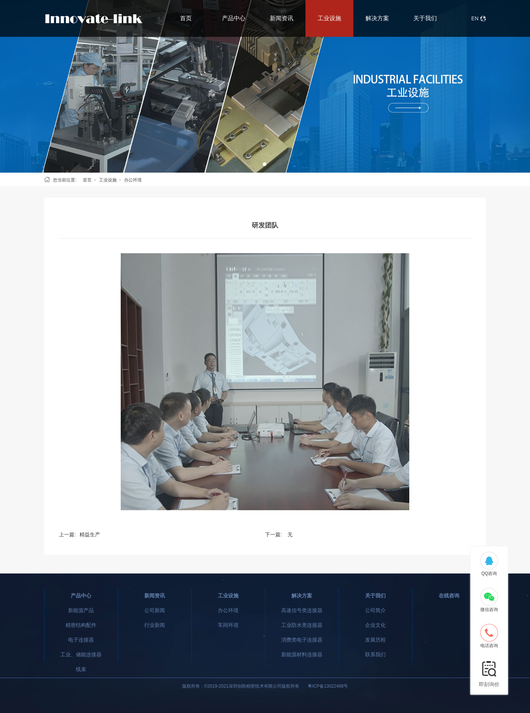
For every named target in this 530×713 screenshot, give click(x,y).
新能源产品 (81, 610)
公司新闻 (154, 610)
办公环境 (133, 180)
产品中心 (233, 18)
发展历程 (375, 640)
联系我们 (375, 654)
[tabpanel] (265, 86)
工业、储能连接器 (81, 654)
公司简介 (375, 610)
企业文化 (375, 625)
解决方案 (377, 18)
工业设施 (329, 18)
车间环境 (228, 625)
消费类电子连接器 (301, 640)
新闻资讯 (281, 18)
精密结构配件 (81, 625)
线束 (81, 669)
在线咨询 (449, 596)
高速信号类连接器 (301, 610)
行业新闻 (154, 625)
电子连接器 (81, 640)
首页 (186, 18)
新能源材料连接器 (301, 654)
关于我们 (425, 18)
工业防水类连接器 (301, 625)
